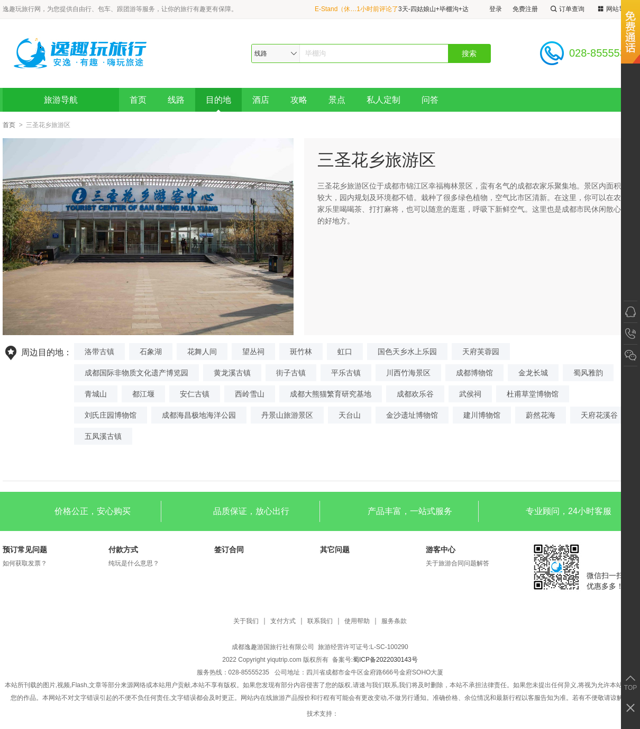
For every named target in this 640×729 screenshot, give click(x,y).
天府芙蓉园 (480, 351)
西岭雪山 (249, 394)
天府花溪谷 (599, 415)
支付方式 (283, 621)
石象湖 (151, 351)
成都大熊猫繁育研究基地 (330, 394)
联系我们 (320, 621)
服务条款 (394, 621)
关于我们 (246, 621)
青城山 (96, 394)
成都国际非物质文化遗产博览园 (136, 372)
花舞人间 (202, 351)
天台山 (350, 415)
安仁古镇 (194, 394)
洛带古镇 (99, 351)
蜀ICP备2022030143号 (385, 659)
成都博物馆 (474, 372)
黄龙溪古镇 (232, 372)
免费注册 (525, 9)
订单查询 (566, 9)
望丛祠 (253, 351)
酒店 (260, 99)
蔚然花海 (540, 415)
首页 (138, 99)
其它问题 (335, 549)
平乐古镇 (346, 372)
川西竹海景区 (408, 372)
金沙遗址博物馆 (412, 415)
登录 (495, 9)
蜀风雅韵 (588, 372)
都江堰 (143, 394)
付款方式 (123, 549)
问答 (430, 99)
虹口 (344, 351)
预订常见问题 (25, 549)
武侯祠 (470, 394)
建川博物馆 (481, 415)
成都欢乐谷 (415, 394)
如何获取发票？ (25, 563)
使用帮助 (357, 621)
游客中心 (440, 549)
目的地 (218, 99)
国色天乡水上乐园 (407, 351)
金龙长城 (533, 372)
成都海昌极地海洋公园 (199, 415)
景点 (336, 99)
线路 (176, 99)
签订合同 (229, 549)
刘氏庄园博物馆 (110, 415)
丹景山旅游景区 (287, 415)
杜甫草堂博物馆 (533, 394)
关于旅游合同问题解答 (457, 563)
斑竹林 (301, 351)
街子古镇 (291, 372)
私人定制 (383, 99)
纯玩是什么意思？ (133, 563)
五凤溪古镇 (103, 436)
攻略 (298, 99)
